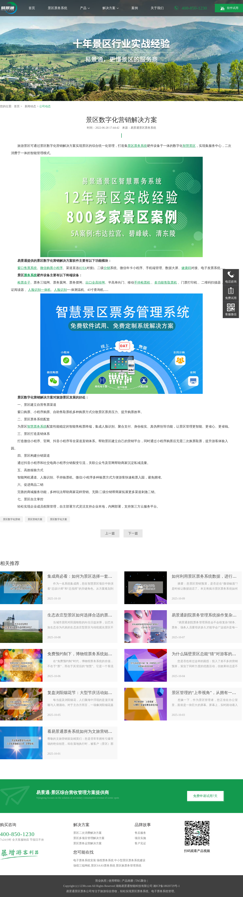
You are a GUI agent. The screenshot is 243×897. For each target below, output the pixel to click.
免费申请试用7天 (205, 796)
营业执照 (101, 880)
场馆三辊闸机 (81, 865)
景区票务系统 (57, 8)
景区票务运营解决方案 (87, 843)
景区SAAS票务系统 (103, 865)
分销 (107, 268)
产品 (85, 8)
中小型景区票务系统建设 (129, 860)
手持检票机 (142, 282)
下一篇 (133, 533)
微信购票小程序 (51, 268)
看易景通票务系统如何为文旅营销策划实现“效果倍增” (95, 731)
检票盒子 (23, 282)
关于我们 (157, 8)
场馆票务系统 (105, 860)
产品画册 (127, 880)
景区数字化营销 (11, 519)
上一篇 (110, 533)
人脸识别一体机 (39, 289)
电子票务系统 (159, 891)
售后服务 (140, 832)
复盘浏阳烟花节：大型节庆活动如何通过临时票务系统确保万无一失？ (110, 692)
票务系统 (30, 275)
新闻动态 (31, 106)
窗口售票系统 (27, 268)
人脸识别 (60, 289)
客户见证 (140, 843)
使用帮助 (114, 880)
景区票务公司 (83, 891)
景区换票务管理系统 (128, 865)
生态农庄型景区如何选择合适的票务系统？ (85, 615)
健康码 (186, 268)
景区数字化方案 (58, 519)
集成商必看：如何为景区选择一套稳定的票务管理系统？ (98, 576)
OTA (83, 268)
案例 (134, 8)
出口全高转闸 (95, 282)
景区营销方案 (35, 519)
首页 (32, 8)
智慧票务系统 (37, 426)
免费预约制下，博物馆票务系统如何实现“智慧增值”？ (95, 654)
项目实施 (140, 838)
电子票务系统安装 (84, 860)
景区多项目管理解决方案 (88, 838)
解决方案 (110, 8)
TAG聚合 (141, 880)
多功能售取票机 (165, 282)
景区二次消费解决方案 (87, 832)
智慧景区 (189, 145)
